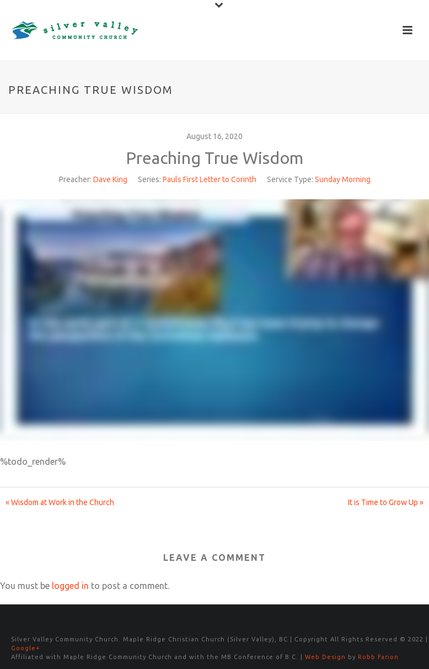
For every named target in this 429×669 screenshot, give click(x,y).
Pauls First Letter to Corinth (209, 179)
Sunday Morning (343, 179)
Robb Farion (378, 657)
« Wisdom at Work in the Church (60, 502)
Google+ (25, 648)
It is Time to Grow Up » (385, 502)
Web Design (325, 657)
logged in (70, 586)
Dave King (110, 179)
